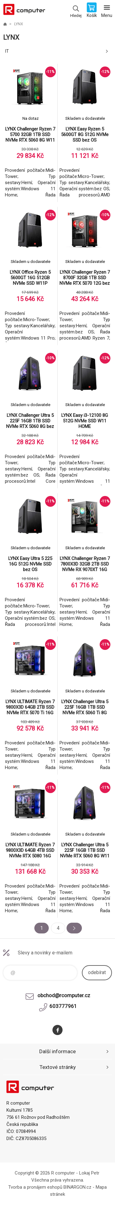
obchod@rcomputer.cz (63, 995)
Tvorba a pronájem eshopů (35, 1187)
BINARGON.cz (77, 1187)
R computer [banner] (24, 11)
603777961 (63, 1006)
